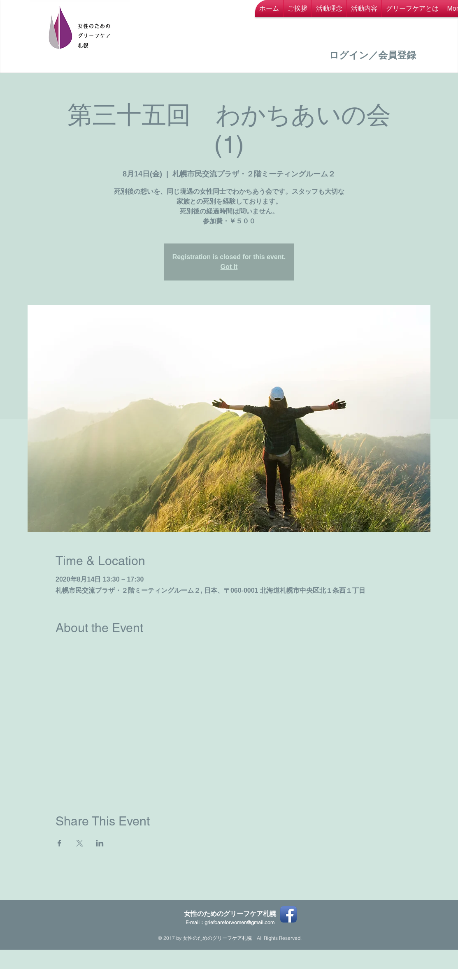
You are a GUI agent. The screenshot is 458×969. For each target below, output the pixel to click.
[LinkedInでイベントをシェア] (100, 843)
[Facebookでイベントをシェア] (59, 843)
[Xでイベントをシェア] (80, 843)
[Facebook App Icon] (288, 914)
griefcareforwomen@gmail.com (239, 922)
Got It (229, 266)
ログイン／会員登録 (372, 55)
